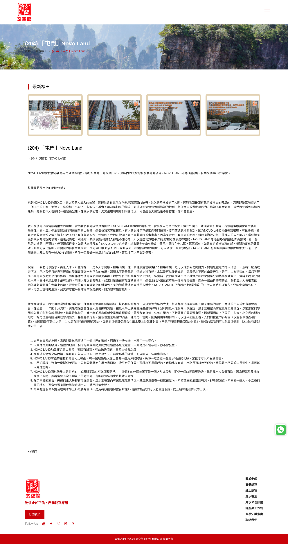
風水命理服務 (254, 502)
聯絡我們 (251, 520)
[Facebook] (51, 523)
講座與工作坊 (254, 508)
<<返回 (32, 451)
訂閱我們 (35, 514)
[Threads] (73, 523)
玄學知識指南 (254, 514)
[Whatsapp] (280, 429)
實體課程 (251, 484)
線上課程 (251, 490)
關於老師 (251, 478)
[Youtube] (43, 523)
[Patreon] (66, 523)
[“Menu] (267, 12)
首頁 (28, 51)
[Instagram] (58, 523)
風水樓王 (41, 51)
